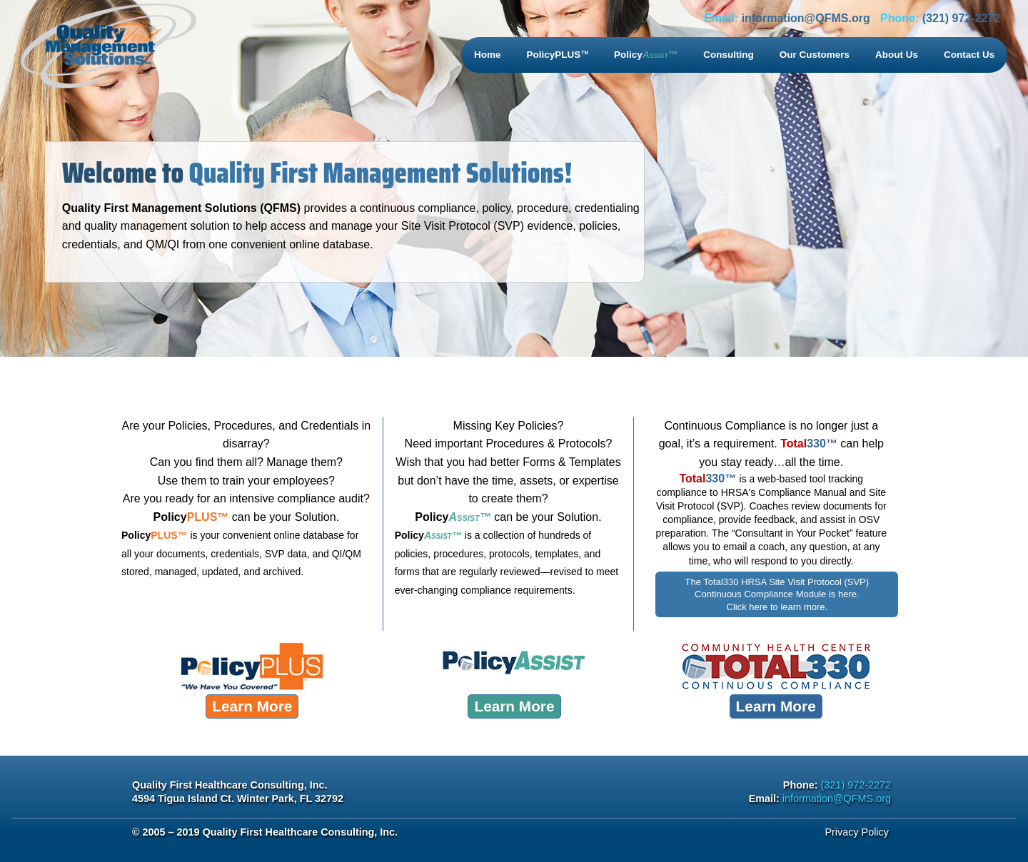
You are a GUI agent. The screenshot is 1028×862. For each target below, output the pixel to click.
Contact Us (969, 54)
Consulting (728, 54)
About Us (896, 54)
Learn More (252, 706)
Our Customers (815, 54)
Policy (645, 54)
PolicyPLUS (558, 54)
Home (487, 54)
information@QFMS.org (806, 18)
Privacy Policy (857, 832)
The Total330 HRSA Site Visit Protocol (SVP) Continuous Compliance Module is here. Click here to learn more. (777, 594)
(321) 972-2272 (961, 18)
